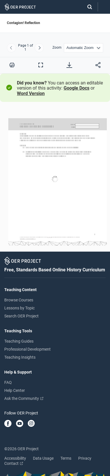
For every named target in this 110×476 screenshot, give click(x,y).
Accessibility (15, 458)
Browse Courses (18, 300)
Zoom (57, 48)
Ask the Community (23, 398)
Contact (13, 463)
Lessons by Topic (19, 308)
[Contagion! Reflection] (55, 179)
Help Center (14, 390)
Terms (65, 458)
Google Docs (76, 88)
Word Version (31, 93)
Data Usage (43, 458)
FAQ (8, 382)
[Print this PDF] (12, 65)
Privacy (84, 458)
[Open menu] (104, 7)
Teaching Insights (20, 357)
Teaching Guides (19, 341)
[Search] (86, 6)
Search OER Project (21, 316)
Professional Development (27, 349)
